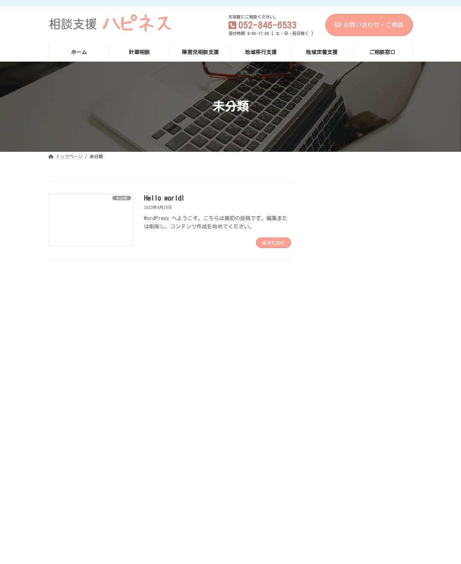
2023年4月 (328, 294)
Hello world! (164, 198)
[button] (230, 481)
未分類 (325, 259)
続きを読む (273, 242)
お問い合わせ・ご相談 (369, 25)
